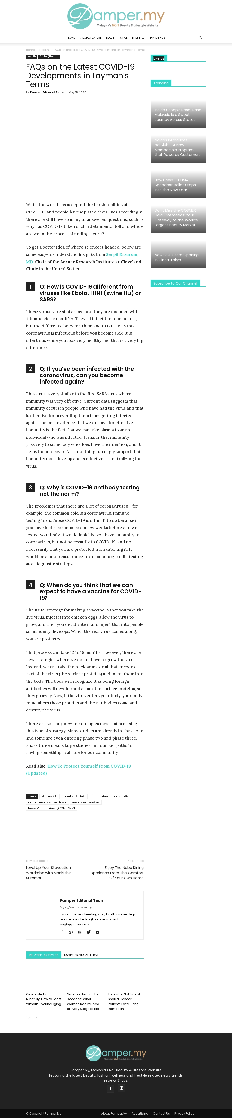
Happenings (157, 38)
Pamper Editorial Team (47, 92)
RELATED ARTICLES (43, 955)
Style (124, 38)
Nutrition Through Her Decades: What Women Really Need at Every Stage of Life (83, 1001)
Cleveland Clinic (73, 796)
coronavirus (100, 796)
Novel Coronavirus (85, 802)
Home (71, 38)
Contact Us (161, 1113)
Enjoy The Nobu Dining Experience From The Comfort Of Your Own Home (117, 872)
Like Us (158, 58)
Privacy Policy (184, 1113)
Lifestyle (138, 38)
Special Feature (90, 38)
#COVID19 (49, 796)
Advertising (140, 1113)
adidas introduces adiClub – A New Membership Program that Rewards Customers (178, 147)
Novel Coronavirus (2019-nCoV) (51, 808)
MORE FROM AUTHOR (81, 955)
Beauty (111, 38)
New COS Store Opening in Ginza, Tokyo (177, 257)
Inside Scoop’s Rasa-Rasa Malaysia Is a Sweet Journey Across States (178, 114)
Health (44, 50)
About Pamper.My (114, 1113)
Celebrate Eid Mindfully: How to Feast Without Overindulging (43, 999)
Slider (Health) (49, 56)
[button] (200, 37)
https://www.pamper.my (76, 907)
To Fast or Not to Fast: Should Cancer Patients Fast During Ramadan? (124, 1001)
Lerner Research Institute (47, 802)
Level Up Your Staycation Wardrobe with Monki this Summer (48, 872)
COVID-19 (121, 796)
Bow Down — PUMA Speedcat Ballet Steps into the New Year (175, 184)
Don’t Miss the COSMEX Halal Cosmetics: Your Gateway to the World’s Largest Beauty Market (176, 217)
